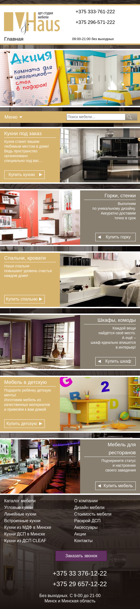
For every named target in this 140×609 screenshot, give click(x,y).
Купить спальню (22, 299)
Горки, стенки (120, 195)
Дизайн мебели (89, 507)
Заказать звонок (81, 556)
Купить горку (118, 237)
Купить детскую (21, 423)
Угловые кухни (18, 507)
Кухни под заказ (23, 133)
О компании (86, 501)
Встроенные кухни (22, 520)
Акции (80, 534)
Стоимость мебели (93, 514)
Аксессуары (86, 527)
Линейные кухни (20, 514)
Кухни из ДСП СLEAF (25, 540)
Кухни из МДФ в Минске (27, 527)
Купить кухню (22, 174)
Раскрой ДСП (87, 520)
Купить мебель (118, 485)
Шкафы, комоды (117, 320)
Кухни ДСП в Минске (24, 534)
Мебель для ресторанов (122, 448)
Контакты (83, 540)
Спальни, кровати (25, 258)
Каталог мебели (20, 501)
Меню (11, 117)
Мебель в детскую (25, 382)
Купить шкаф (118, 361)
